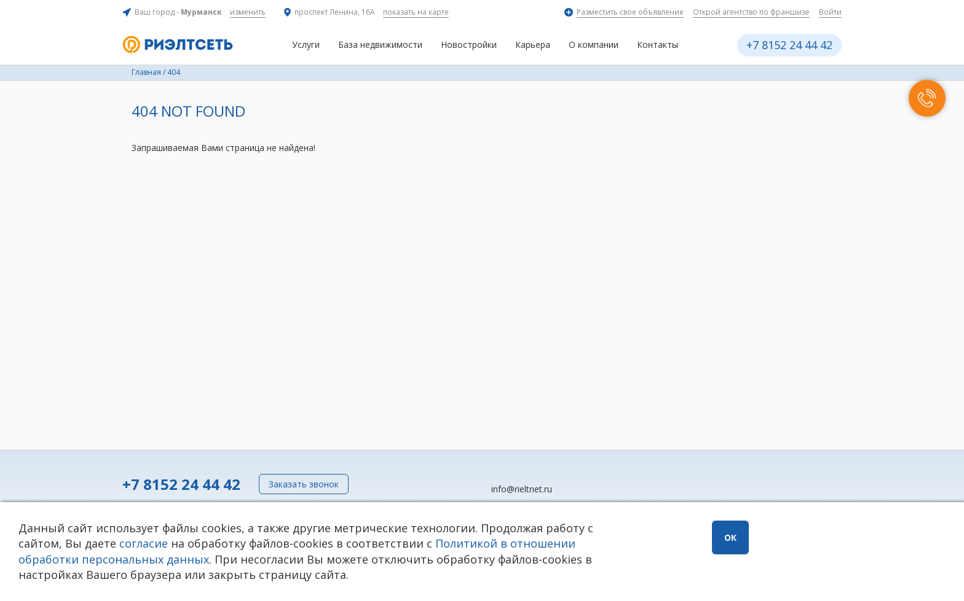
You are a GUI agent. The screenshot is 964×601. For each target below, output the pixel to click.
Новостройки (469, 44)
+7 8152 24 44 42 (789, 44)
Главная (146, 72)
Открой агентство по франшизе (751, 12)
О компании (593, 44)
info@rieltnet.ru (521, 489)
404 (173, 72)
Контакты (657, 44)
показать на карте (416, 12)
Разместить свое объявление (630, 12)
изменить (248, 12)
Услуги (306, 44)
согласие (143, 543)
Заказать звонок (304, 484)
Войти (830, 12)
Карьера (532, 44)
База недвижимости (380, 44)
